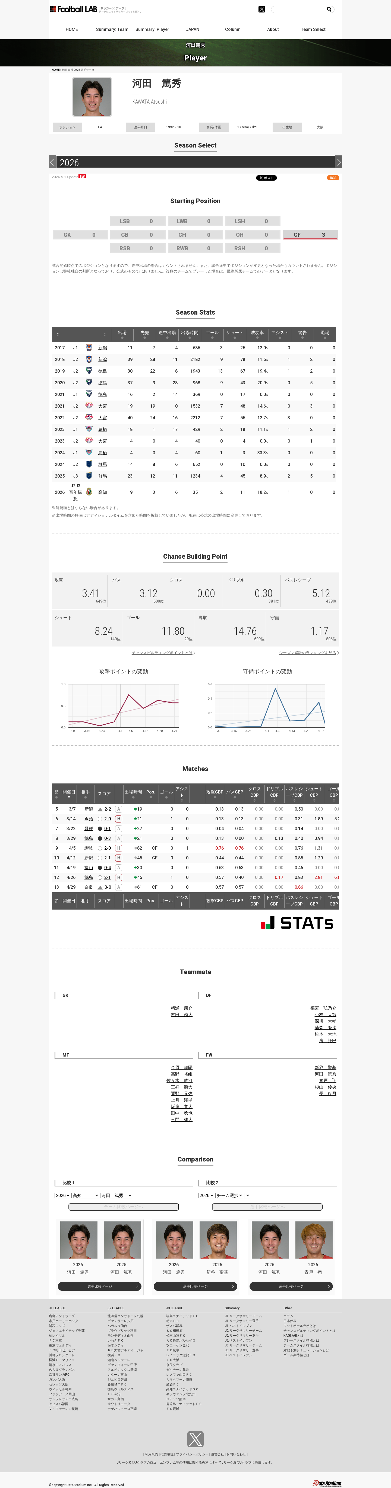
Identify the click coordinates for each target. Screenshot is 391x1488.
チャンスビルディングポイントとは (162, 653)
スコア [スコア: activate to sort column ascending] (104, 793)
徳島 (102, 371)
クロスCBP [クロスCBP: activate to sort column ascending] (254, 794)
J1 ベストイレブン (238, 1326)
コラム (288, 1316)
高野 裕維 (182, 1074)
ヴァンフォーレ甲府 (122, 1365)
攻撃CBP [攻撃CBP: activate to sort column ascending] (214, 794)
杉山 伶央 (325, 1087)
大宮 (102, 406)
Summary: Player (152, 29)
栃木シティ (116, 1345)
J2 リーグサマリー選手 (242, 1335)
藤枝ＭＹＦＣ (117, 1384)
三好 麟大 (182, 1087)
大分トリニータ (119, 1404)
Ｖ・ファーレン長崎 (63, 1409)
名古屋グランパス (62, 1370)
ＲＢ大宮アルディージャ (125, 1350)
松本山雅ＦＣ (176, 1335)
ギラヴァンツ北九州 (180, 1394)
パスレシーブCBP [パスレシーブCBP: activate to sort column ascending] (294, 794)
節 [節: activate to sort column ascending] (56, 794)
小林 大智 (325, 1014)
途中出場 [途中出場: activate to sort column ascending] (167, 334)
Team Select (313, 29)
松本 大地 (325, 1034)
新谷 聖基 (325, 1067)
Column (233, 29)
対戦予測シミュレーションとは (306, 1350)
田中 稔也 (182, 1113)
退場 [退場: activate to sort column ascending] (325, 334)
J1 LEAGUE (57, 1308)
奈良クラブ (174, 1365)
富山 (88, 867)
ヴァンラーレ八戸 (121, 1321)
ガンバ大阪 (57, 1379)
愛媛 (88, 828)
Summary (232, 1308)
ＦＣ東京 (55, 1340)
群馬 (102, 464)
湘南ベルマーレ (119, 1360)
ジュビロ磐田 (117, 1379)
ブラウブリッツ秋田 (122, 1331)
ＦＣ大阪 (172, 1360)
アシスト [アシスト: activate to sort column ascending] (280, 334)
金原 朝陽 (182, 1067)
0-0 (108, 887)
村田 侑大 (182, 1014)
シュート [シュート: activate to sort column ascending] (235, 334)
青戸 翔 (327, 1080)
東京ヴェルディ (60, 1345)
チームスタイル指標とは (301, 1345)
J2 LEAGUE (116, 1308)
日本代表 (290, 1321)
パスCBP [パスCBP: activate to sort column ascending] (234, 794)
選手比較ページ (99, 1286)
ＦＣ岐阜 (172, 1350)
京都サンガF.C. (59, 1375)
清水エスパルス (60, 1365)
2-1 (107, 857)
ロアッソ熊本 (176, 1399)
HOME (72, 29)
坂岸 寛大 (182, 1106)
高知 (102, 492)
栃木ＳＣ (172, 1321)
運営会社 (217, 1454)
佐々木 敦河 (179, 1080)
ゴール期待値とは (296, 1355)
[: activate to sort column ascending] (70, 334)
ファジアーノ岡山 (62, 1394)
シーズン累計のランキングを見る (307, 653)
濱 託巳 (327, 1040)
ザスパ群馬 (174, 1326)
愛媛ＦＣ (172, 1384)
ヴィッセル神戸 (60, 1389)
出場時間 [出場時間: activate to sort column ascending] (189, 334)
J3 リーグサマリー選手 (242, 1350)
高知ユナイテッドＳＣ (182, 1389)
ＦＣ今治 (114, 1394)
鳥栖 (102, 429)
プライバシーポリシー (192, 1454)
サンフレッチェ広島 (63, 1399)
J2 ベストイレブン (238, 1340)
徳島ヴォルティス (121, 1389)
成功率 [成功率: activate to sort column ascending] (257, 334)
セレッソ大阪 (58, 1384)
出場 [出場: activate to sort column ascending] (122, 334)
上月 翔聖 (182, 1100)
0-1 (107, 828)
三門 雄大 (182, 1119)
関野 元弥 (182, 1093)
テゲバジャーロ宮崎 (122, 1409)
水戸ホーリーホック (63, 1321)
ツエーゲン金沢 (177, 1345)
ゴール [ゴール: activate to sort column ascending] (212, 334)
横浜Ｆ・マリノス (62, 1360)
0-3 (107, 838)
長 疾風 (327, 1093)
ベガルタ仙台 (117, 1326)
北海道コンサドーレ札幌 (125, 1316)
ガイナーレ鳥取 (177, 1370)
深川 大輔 (325, 1021)
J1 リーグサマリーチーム (243, 1316)
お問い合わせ (236, 1454)
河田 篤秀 (325, 1074)
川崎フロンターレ (62, 1355)
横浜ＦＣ (114, 1355)
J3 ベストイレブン (238, 1355)
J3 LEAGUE (174, 1308)
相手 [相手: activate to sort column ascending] (85, 794)
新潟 (102, 347)
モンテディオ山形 (121, 1335)
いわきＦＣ (116, 1340)
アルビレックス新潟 (122, 1370)
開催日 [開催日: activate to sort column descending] (68, 794)
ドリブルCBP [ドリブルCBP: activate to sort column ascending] (274, 794)
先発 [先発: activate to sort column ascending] (144, 334)
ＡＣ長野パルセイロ (180, 1340)
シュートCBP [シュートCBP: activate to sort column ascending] (314, 794)
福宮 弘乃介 (323, 1008)
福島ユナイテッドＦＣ (182, 1316)
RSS (333, 178)
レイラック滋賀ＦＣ (180, 1355)
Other (287, 1308)
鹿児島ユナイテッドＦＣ (184, 1404)
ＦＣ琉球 (172, 1409)
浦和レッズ (57, 1326)
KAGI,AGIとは (293, 1335)
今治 (88, 818)
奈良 (88, 887)
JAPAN (192, 29)
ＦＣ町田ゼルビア (62, 1350)
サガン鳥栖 (116, 1399)
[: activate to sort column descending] (58, 334)
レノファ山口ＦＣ (179, 1375)
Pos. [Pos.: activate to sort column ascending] (150, 794)
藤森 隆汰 (325, 1027)
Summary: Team (112, 29)
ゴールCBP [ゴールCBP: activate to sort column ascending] (333, 794)
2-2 (108, 809)
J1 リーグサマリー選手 (242, 1321)
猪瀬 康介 (182, 1008)
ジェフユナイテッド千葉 (67, 1331)
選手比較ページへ (267, 1206)
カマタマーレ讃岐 (179, 1379)
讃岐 (88, 848)
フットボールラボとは (299, 1326)
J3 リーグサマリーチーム (243, 1345)
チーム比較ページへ (123, 1206)
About (273, 29)
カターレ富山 (117, 1375)
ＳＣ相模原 (174, 1331)
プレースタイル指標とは (301, 1340)
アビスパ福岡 (58, 1404)
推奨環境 (167, 1454)
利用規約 (151, 1454)
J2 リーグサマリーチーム (243, 1331)
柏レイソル (57, 1335)
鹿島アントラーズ (62, 1316)
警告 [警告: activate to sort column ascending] (302, 334)
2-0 (107, 818)
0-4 (107, 867)
